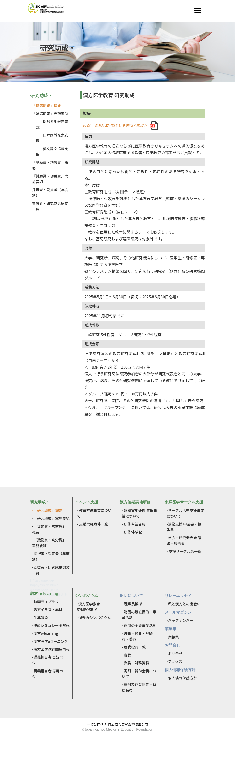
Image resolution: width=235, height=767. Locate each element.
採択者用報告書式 (52, 124)
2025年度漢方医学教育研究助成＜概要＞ (115, 125)
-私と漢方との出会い (183, 603)
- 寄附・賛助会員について (139, 673)
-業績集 (173, 636)
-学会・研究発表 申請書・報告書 (184, 540)
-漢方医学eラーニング (50, 641)
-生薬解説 (40, 617)
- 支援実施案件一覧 (92, 523)
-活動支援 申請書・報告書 (184, 526)
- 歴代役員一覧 (134, 646)
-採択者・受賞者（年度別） (51, 556)
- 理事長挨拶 (132, 603)
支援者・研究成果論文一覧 (50, 206)
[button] (197, 10)
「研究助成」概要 (46, 105)
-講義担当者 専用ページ (49, 673)
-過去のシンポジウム (94, 617)
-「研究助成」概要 (47, 510)
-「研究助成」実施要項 (51, 518)
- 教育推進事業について (94, 513)
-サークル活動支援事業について (185, 513)
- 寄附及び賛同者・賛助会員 (139, 687)
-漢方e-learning (45, 633)
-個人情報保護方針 (182, 677)
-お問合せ (174, 653)
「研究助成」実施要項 (50, 113)
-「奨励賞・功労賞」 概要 (49, 529)
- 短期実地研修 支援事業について (139, 513)
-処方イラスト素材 (47, 609)
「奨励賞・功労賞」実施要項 (50, 178)
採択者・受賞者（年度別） (50, 192)
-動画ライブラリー (47, 601)
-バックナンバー (180, 620)
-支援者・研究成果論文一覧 (51, 570)
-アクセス (174, 661)
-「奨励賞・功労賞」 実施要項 (49, 542)
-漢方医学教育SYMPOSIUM (88, 606)
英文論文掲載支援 (52, 151)
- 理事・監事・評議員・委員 (137, 636)
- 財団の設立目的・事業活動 (139, 614)
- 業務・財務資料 (135, 662)
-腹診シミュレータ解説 (51, 625)
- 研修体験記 (132, 531)
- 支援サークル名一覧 (184, 551)
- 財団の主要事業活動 (139, 625)
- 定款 (126, 654)
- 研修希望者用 (134, 523)
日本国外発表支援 (52, 137)
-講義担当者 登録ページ (49, 660)
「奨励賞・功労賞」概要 (50, 165)
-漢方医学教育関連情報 (51, 649)
